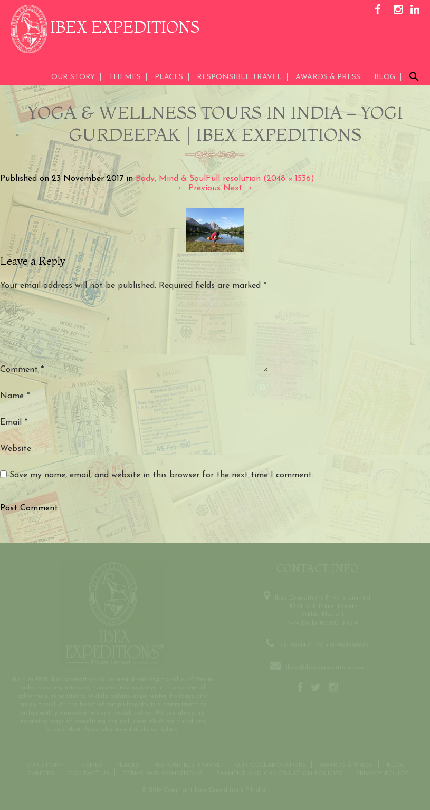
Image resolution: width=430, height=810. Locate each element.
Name (15, 396)
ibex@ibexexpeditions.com (325, 666)
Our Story (73, 77)
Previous (199, 188)
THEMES (125, 77)
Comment (22, 369)
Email (13, 422)
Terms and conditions (163, 772)
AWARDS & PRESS (327, 77)
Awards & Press (346, 763)
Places (169, 77)
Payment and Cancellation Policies (279, 772)
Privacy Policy (382, 772)
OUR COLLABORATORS (270, 763)
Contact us (88, 772)
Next (238, 188)
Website (15, 449)
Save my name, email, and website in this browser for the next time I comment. (161, 475)
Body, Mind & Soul (171, 179)
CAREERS (40, 772)
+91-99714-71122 (301, 644)
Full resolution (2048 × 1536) (260, 179)
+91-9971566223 (347, 644)
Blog (384, 77)
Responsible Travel (239, 77)
